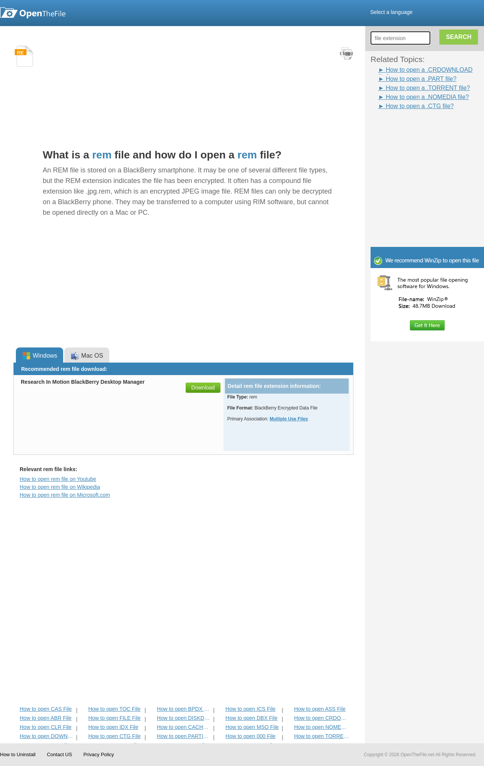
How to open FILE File (114, 718)
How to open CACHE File (184, 727)
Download (203, 388)
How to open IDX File (113, 727)
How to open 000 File (250, 736)
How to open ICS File (250, 709)
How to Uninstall (18, 754)
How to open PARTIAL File (184, 736)
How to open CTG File (114, 736)
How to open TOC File (114, 709)
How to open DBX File (251, 718)
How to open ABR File (45, 718)
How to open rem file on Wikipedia (60, 487)
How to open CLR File (45, 727)
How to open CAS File (46, 709)
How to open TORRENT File (321, 736)
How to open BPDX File (184, 709)
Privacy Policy (98, 754)
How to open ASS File (320, 709)
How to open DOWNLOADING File (47, 736)
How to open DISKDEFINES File (184, 718)
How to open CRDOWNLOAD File (321, 718)
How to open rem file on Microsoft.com (65, 495)
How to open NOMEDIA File (321, 727)
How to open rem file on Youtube (58, 479)
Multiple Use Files (289, 419)
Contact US (59, 754)
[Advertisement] (416, 128)
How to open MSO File (252, 727)
